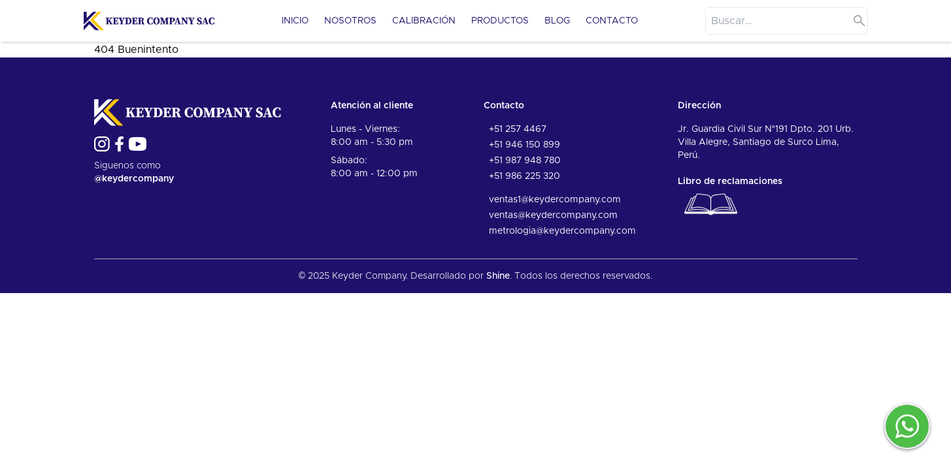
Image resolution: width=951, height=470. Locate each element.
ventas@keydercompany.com (553, 215)
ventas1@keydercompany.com (555, 199)
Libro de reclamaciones (730, 199)
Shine (498, 276)
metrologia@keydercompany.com (562, 231)
